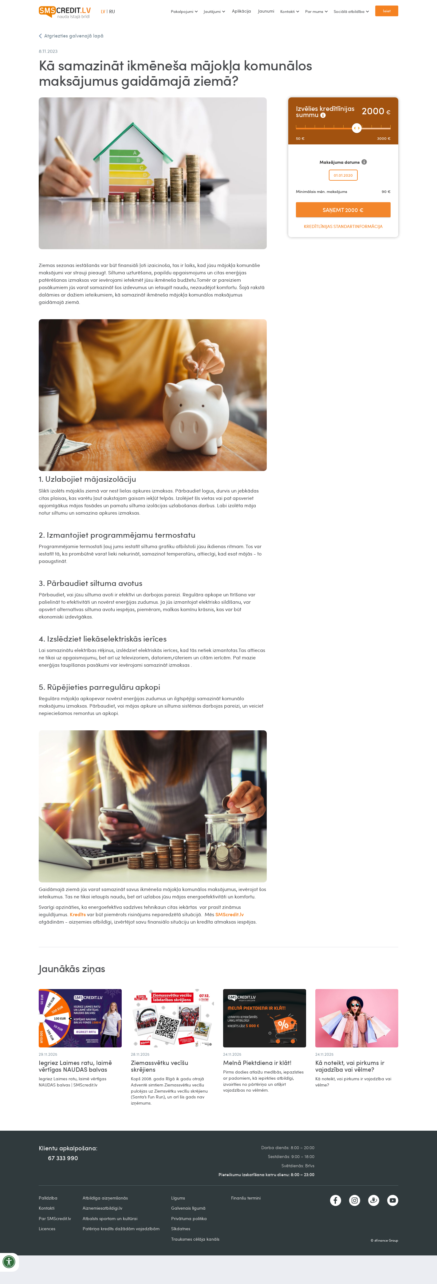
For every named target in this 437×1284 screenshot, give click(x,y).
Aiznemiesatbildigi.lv (102, 1208)
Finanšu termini (246, 1198)
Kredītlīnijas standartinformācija (343, 226)
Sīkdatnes (180, 1228)
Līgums (178, 1198)
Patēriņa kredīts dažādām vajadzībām (121, 1228)
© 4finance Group (384, 1240)
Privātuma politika (189, 1218)
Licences (47, 1228)
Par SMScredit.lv (55, 1218)
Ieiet (387, 11)
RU (112, 11)
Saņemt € (343, 210)
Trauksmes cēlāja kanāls (195, 1239)
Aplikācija (241, 11)
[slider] (357, 128)
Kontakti (46, 1208)
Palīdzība (48, 1198)
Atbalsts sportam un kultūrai (110, 1218)
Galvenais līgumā (188, 1208)
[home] (65, 11)
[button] (184, 11)
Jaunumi (266, 11)
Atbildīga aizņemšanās (105, 1198)
